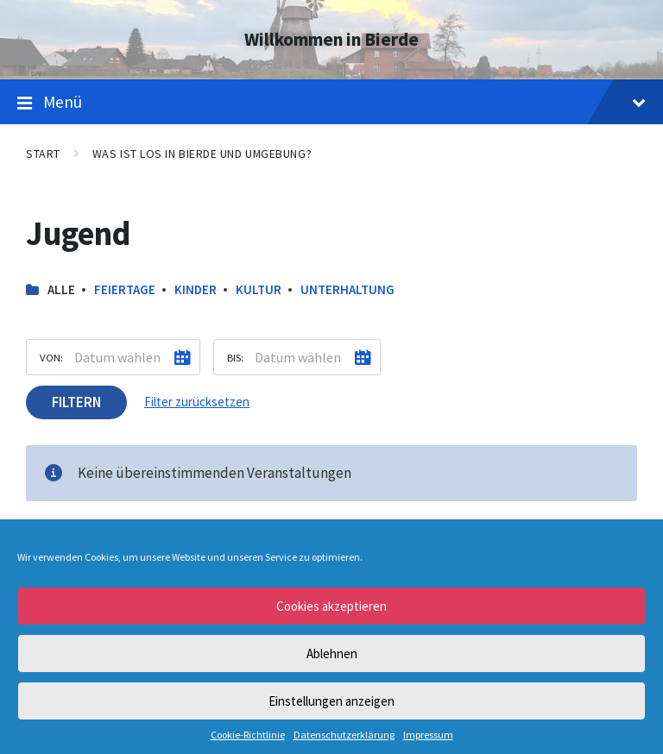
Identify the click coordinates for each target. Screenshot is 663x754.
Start (43, 153)
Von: (51, 357)
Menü (331, 102)
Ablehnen (331, 653)
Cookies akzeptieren (331, 606)
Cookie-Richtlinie (248, 735)
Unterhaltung (347, 289)
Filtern (76, 402)
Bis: (235, 357)
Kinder (195, 289)
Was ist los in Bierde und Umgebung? (202, 153)
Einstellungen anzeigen (331, 701)
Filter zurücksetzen (196, 401)
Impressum (428, 735)
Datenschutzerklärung (344, 735)
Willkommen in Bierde (331, 39)
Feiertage (124, 289)
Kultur (258, 289)
